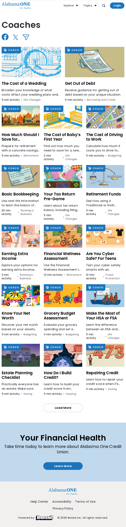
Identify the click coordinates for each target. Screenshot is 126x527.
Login (116, 5)
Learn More (63, 466)
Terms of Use (85, 501)
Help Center (39, 501)
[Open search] (103, 6)
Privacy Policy (63, 508)
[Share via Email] (26, 37)
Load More (63, 408)
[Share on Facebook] (5, 36)
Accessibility (61, 501)
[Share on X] (16, 37)
